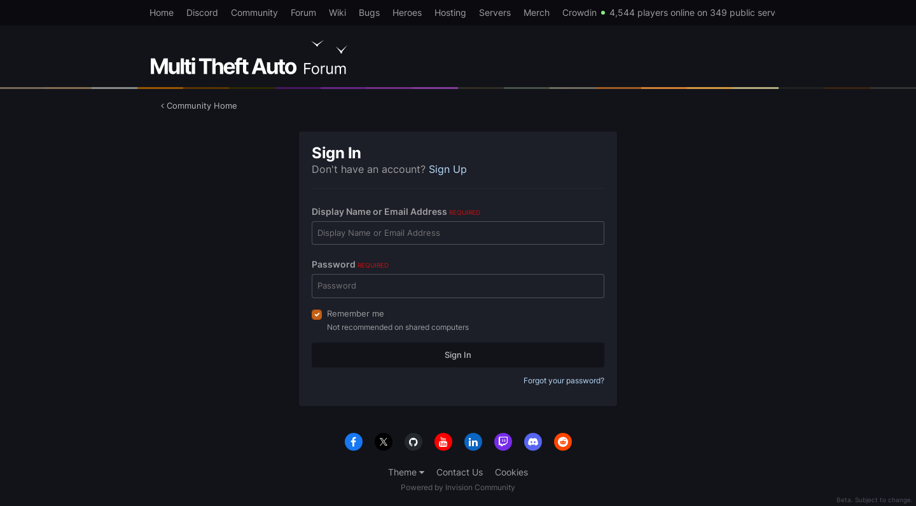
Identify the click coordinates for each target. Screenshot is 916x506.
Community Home (199, 105)
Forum (303, 12)
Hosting (450, 12)
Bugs (369, 12)
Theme (406, 472)
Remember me (355, 313)
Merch (537, 12)
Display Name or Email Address (396, 211)
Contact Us (459, 472)
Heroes (407, 12)
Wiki (337, 12)
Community (254, 12)
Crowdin (579, 12)
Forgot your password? (564, 380)
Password (350, 264)
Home (161, 12)
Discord (202, 12)
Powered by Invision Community (458, 487)
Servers (495, 12)
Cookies (511, 472)
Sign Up (448, 169)
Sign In (458, 355)
